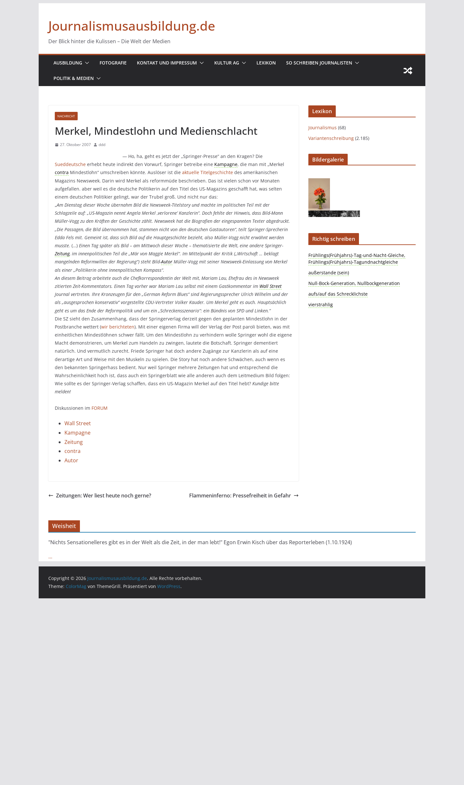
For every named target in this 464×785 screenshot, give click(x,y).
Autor (71, 460)
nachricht (66, 116)
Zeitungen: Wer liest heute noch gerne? (99, 495)
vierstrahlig (320, 304)
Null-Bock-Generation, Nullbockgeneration (354, 283)
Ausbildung (67, 63)
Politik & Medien (73, 78)
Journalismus (322, 127)
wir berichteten (117, 327)
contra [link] (62, 172)
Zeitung (73, 442)
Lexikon (266, 63)
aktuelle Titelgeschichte (207, 172)
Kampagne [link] (225, 164)
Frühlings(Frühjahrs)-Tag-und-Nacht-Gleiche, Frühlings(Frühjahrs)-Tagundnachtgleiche (356, 258)
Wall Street (77, 423)
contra (72, 451)
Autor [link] (166, 262)
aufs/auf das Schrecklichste (338, 294)
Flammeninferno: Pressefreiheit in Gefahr (244, 495)
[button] (85, 62)
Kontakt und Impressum (167, 63)
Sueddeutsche (70, 164)
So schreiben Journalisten (319, 63)
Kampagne (77, 432)
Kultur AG (226, 63)
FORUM (100, 408)
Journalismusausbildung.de (131, 25)
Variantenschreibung (331, 138)
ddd (102, 144)
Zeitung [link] (62, 253)
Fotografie (113, 63)
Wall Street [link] (270, 286)
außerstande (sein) (328, 273)
